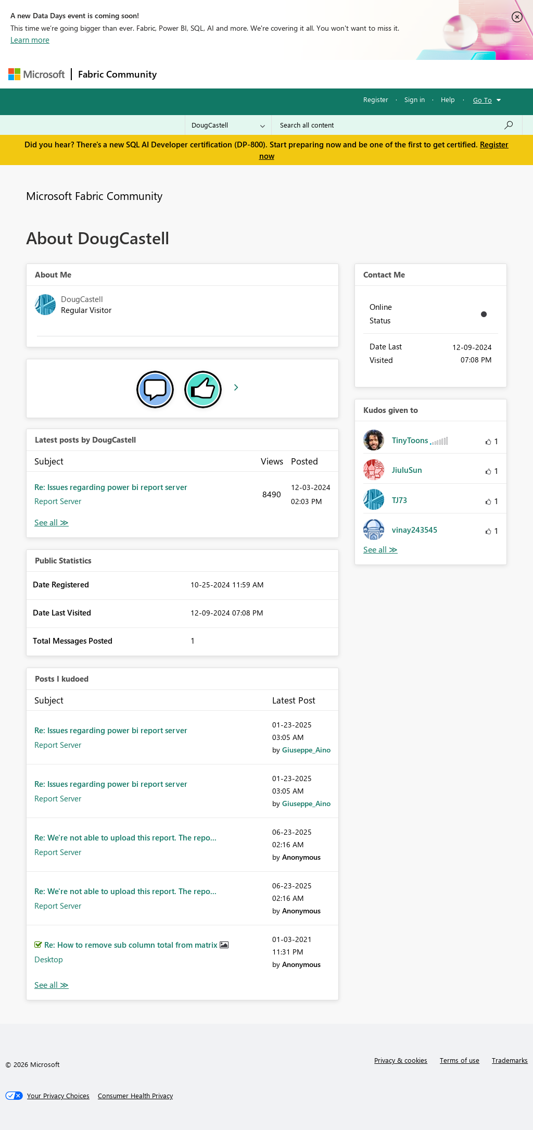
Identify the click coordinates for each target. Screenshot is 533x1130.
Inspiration (226, 73)
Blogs (361, 73)
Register (375, 99)
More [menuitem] (397, 73)
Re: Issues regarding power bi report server (110, 487)
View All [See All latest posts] (51, 523)
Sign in (414, 99)
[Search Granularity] (228, 125)
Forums (180, 73)
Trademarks (510, 1060)
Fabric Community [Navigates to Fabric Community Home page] (117, 74)
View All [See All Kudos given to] (380, 550)
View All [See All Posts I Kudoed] (51, 985)
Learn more (29, 39)
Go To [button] (482, 99)
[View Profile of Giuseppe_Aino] (306, 750)
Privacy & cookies (400, 1060)
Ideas (269, 73)
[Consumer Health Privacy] (135, 1095)
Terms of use (459, 1060)
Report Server (57, 501)
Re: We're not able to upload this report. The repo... (125, 837)
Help (448, 99)
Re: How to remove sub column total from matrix (132, 944)
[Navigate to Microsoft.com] (36, 74)
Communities (315, 73)
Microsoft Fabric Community (94, 195)
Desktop (48, 959)
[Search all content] (397, 125)
